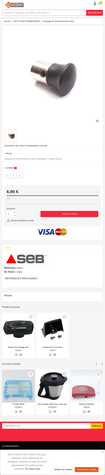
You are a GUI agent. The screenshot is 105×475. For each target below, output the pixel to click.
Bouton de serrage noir (18, 347)
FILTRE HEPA (18, 404)
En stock (9, 272)
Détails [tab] (7, 247)
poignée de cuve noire (52, 347)
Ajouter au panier (69, 214)
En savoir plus (32, 469)
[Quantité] (10, 214)
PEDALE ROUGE (86, 404)
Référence (10, 268)
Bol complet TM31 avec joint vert (52, 404)
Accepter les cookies (86, 469)
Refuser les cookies (63, 469)
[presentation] (52, 434)
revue (8, 153)
